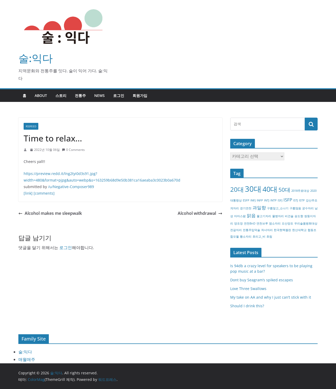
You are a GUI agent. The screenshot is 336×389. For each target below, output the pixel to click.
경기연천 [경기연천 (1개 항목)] (245, 208)
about (41, 95)
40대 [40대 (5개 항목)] (269, 189)
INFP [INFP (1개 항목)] (260, 200)
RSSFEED (31, 126)
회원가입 (140, 95)
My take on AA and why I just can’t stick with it (270, 297)
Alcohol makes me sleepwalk (50, 213)
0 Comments (73, 149)
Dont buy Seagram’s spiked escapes (261, 279)
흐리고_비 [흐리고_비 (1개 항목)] (259, 236)
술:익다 (35, 58)
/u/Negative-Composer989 (71, 186)
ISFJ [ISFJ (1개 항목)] (280, 200)
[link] (28, 193)
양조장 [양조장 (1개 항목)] (238, 223)
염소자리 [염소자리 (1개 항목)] (275, 223)
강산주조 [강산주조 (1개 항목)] (311, 200)
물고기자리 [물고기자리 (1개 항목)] (264, 216)
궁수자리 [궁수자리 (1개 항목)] (308, 208)
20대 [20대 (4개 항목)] (237, 189)
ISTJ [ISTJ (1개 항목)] (295, 200)
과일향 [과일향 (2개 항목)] (259, 208)
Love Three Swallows (248, 288)
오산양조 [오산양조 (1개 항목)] (287, 223)
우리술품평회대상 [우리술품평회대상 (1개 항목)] (305, 223)
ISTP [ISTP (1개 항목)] (302, 200)
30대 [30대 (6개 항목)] (253, 189)
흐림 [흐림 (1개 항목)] (269, 236)
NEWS (99, 95)
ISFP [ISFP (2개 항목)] (288, 200)
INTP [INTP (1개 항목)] (273, 200)
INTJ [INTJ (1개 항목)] (266, 200)
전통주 (80, 95)
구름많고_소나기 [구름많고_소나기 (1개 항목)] (277, 208)
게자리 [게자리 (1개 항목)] (234, 208)
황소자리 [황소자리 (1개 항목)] (245, 236)
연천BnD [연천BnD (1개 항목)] (249, 223)
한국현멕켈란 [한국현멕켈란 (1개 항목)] (282, 230)
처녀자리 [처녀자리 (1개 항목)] (267, 230)
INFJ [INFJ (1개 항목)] (253, 200)
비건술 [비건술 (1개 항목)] (289, 216)
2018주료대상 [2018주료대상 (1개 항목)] (300, 191)
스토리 (60, 95)
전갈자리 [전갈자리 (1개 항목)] (236, 230)
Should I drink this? (247, 305)
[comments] (44, 193)
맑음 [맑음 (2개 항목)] (251, 215)
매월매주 (26, 359)
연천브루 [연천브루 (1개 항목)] (262, 223)
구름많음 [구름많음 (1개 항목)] (295, 208)
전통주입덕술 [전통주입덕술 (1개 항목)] (251, 230)
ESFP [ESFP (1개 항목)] (246, 200)
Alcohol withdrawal (200, 213)
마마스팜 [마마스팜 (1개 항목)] (240, 216)
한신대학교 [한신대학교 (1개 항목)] (299, 230)
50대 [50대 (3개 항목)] (284, 189)
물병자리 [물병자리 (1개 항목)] (278, 216)
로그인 (118, 95)
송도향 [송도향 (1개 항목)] (299, 216)
